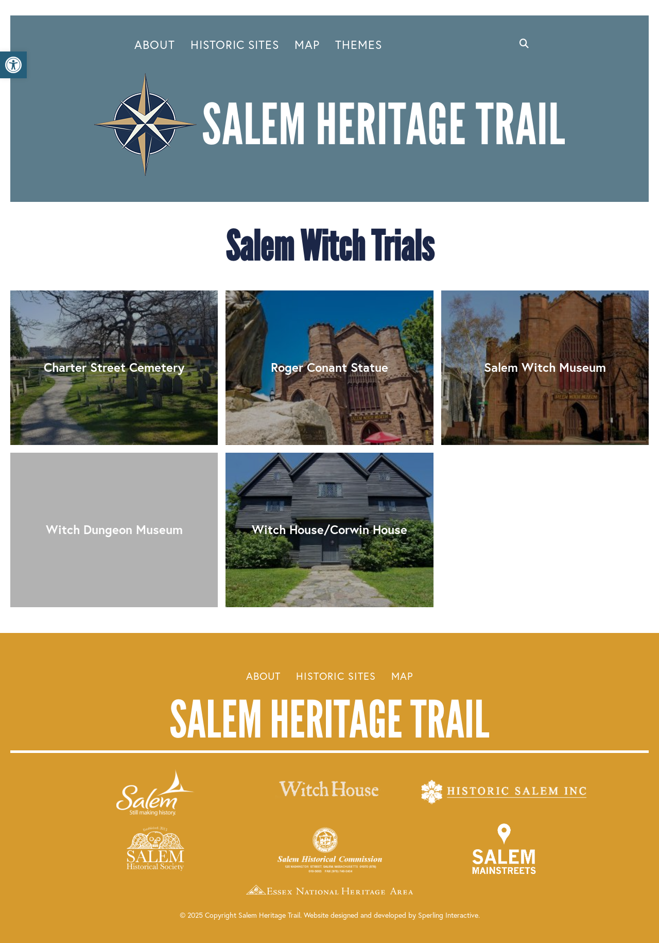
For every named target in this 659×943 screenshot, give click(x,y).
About (154, 44)
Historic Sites (234, 44)
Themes (358, 44)
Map (307, 44)
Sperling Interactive (448, 915)
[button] (13, 65)
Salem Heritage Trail (329, 719)
